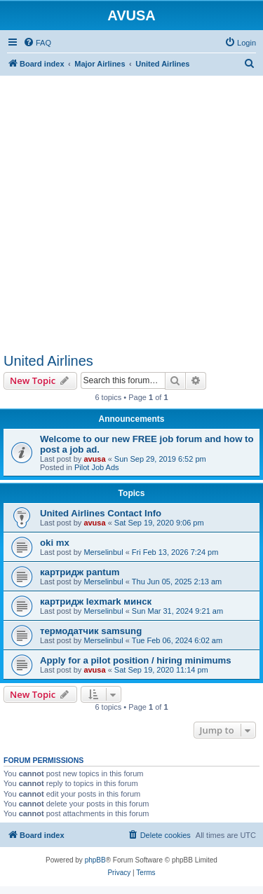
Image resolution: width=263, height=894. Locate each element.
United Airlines (48, 361)
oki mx (54, 542)
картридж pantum (79, 572)
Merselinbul (103, 552)
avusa (94, 459)
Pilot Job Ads (96, 467)
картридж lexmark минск (95, 601)
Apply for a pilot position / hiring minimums (135, 660)
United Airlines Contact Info (100, 513)
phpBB (95, 860)
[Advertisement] (131, 207)
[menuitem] (37, 42)
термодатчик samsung (91, 631)
